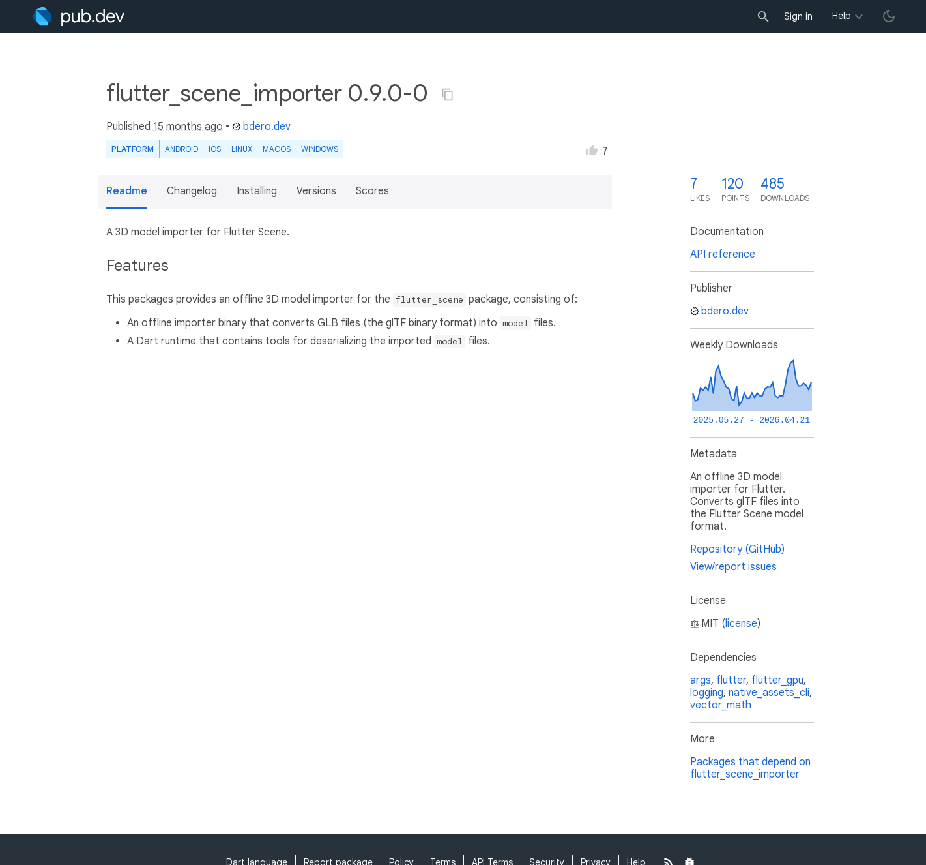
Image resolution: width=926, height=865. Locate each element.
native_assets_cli (769, 692)
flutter (731, 680)
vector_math (720, 705)
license (741, 623)
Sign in (798, 16)
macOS (277, 149)
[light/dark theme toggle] (889, 16)
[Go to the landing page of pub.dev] (78, 16)
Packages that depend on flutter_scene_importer (750, 768)
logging (706, 692)
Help (841, 16)
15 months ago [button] (188, 126)
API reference (722, 254)
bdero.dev (261, 126)
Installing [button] (257, 191)
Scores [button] (372, 191)
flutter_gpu (777, 680)
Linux (241, 149)
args (700, 680)
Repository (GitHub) (737, 549)
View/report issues (733, 566)
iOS (215, 149)
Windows (319, 149)
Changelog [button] (192, 191)
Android (181, 149)
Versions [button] (316, 191)
